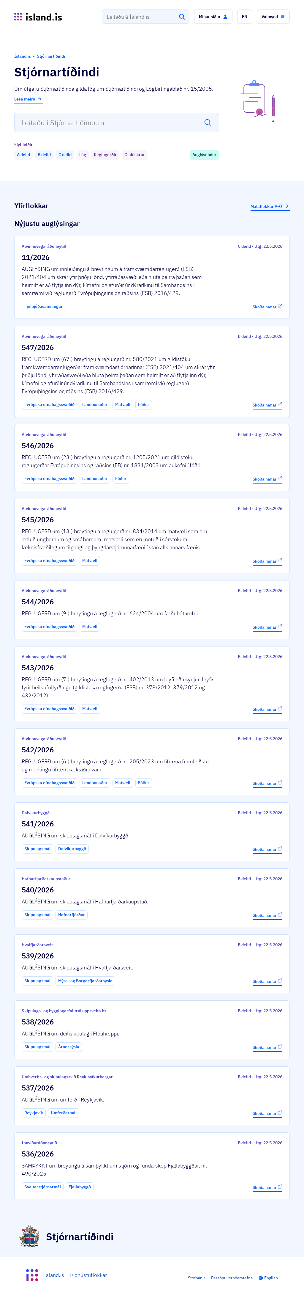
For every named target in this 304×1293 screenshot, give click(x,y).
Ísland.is (54, 1275)
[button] (213, 17)
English (271, 1278)
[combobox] (145, 17)
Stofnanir (196, 1278)
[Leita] (182, 16)
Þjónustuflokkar (88, 1275)
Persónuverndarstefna (232, 1278)
